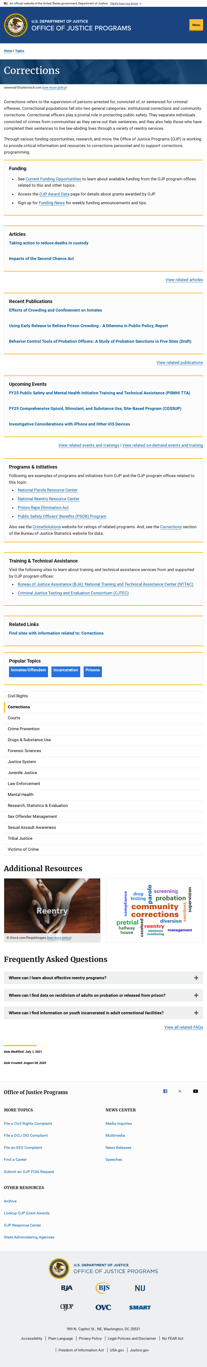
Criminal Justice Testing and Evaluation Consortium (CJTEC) (73, 593)
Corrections (171, 526)
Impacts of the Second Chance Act (41, 258)
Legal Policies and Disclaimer (132, 1338)
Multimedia (115, 1135)
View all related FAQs (183, 1027)
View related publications (180, 362)
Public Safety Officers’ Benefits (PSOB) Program (62, 516)
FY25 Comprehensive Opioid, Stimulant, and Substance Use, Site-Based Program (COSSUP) (95, 408)
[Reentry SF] (52, 910)
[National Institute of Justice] (140, 1292)
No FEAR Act (172, 1338)
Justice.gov (139, 1350)
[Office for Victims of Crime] (103, 1310)
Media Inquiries (119, 1123)
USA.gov (117, 1350)
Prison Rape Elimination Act (43, 507)
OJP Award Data (54, 194)
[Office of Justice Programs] (16, 25)
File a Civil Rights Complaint (28, 1123)
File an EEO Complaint (23, 1147)
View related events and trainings (89, 445)
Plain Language (60, 1338)
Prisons (93, 669)
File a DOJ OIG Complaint (26, 1135)
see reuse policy (54, 87)
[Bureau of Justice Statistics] (103, 1294)
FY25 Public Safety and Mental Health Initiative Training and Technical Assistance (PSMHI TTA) (99, 392)
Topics (19, 51)
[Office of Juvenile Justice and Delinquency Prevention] (66, 1311)
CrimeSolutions (47, 526)
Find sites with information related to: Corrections (56, 633)
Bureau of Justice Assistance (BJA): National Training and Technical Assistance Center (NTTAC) (105, 584)
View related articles (184, 279)
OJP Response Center (22, 1225)
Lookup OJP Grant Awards (26, 1213)
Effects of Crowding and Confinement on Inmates (55, 310)
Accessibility (31, 1338)
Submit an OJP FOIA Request (29, 1171)
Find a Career (15, 1159)
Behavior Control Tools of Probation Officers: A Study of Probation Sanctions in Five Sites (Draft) (100, 341)
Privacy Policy (90, 1338)
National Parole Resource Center (48, 490)
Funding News (52, 202)
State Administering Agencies (29, 1237)
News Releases (118, 1147)
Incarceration (65, 669)
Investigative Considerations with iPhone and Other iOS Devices (69, 424)
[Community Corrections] (155, 910)
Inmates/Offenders (28, 669)
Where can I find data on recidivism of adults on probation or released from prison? (87, 995)
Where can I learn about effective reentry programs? (57, 977)
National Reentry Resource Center (48, 498)
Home (8, 51)
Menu (196, 25)
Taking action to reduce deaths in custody (49, 242)
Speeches (114, 1159)
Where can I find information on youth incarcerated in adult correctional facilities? (86, 1012)
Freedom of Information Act (81, 1350)
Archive (10, 1201)
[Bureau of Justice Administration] (67, 1291)
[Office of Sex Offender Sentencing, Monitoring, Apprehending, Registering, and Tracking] (140, 1310)
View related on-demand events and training (162, 445)
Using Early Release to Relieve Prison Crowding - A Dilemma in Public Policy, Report (88, 325)
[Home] (81, 25)
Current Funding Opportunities (53, 178)
